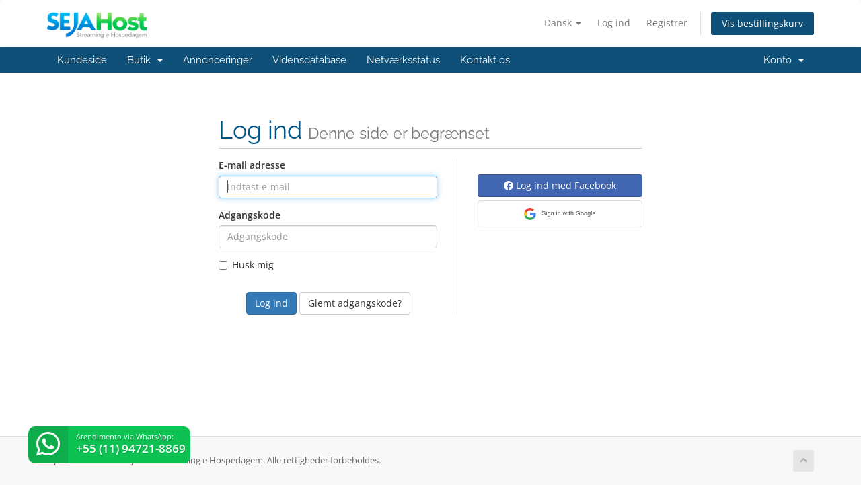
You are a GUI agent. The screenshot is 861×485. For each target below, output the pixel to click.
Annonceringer (217, 60)
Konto (783, 60)
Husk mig (246, 264)
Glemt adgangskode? (355, 303)
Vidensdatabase (309, 60)
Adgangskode (249, 215)
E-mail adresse (252, 165)
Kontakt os (485, 60)
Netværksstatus (403, 60)
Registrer (666, 22)
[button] (560, 213)
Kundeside (82, 60)
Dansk (562, 22)
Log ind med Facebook (560, 185)
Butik (145, 60)
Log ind (613, 22)
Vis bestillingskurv (762, 23)
